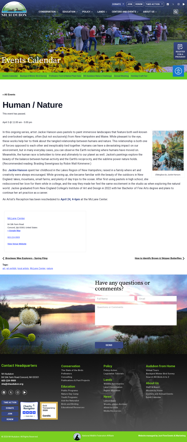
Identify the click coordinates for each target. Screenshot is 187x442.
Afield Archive (111, 407)
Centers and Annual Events (159, 394)
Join (129, 4)
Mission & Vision (154, 390)
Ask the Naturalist (70, 400)
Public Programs (69, 390)
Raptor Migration (112, 390)
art (4, 268)
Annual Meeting (121, 76)
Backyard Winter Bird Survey (33, 76)
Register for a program (180, 54)
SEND (109, 345)
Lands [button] (102, 11)
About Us (153, 383)
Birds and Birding (69, 404)
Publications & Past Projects (75, 380)
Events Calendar (10, 76)
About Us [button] (150, 11)
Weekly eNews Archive (115, 404)
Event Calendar (153, 397)
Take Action (154, 4)
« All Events (9, 94)
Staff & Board (153, 387)
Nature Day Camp (70, 394)
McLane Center (16, 218)
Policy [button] (87, 11)
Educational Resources (72, 407)
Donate (118, 4)
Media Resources (112, 411)
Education (68, 386)
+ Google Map (13, 231)
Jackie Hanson (17, 170)
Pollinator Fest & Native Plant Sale (65, 76)
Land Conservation (113, 387)
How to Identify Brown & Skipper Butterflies (159, 258)
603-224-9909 (13, 237)
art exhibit (11, 268)
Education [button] (70, 11)
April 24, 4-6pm (70, 199)
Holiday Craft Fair (139, 76)
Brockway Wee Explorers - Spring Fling (25, 258)
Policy (109, 366)
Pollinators (66, 373)
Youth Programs (69, 397)
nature (50, 268)
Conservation (71, 366)
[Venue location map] (57, 232)
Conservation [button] (48, 11)
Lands (109, 380)
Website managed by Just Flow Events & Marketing (162, 436)
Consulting (66, 377)
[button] (175, 11)
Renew (139, 4)
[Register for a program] (180, 46)
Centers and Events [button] (125, 11)
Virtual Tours (152, 370)
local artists (23, 268)
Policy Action (110, 370)
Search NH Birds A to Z (157, 377)
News (108, 396)
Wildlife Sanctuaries (114, 384)
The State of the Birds (72, 370)
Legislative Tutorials (114, 373)
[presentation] (116, 333)
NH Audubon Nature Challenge (97, 76)
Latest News (110, 401)
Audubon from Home (161, 366)
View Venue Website (16, 244)
